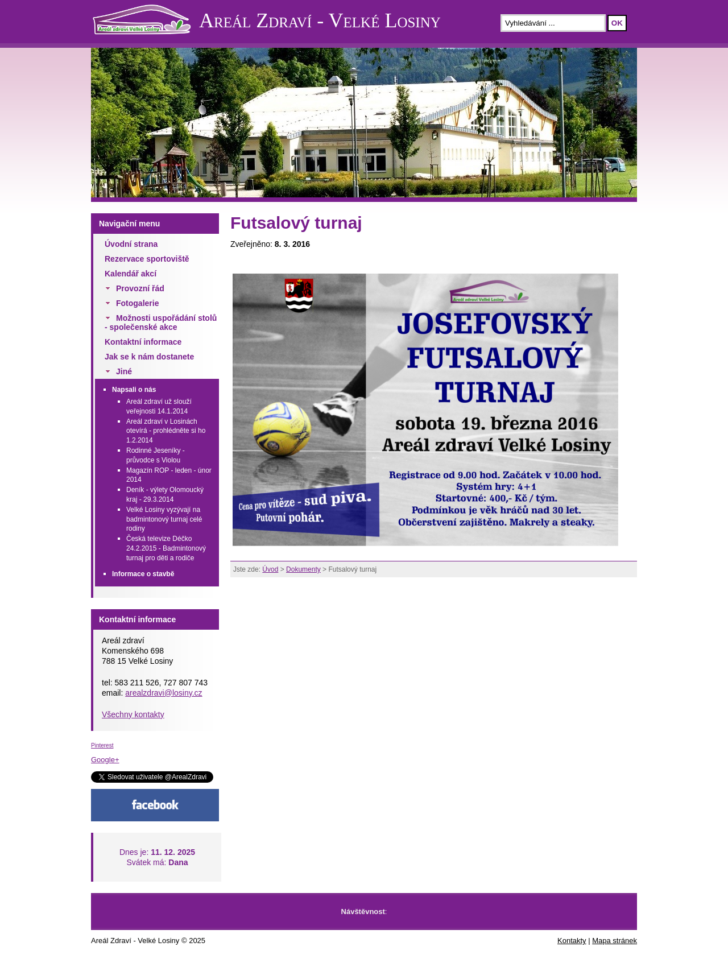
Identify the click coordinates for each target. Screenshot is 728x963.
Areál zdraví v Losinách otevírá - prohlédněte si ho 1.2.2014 (165, 431)
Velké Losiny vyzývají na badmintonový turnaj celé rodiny (164, 519)
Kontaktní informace (143, 341)
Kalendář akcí (130, 273)
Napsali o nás (134, 390)
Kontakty (571, 940)
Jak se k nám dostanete (149, 356)
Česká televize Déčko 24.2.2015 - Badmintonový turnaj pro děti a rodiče (166, 548)
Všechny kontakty (133, 714)
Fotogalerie (137, 303)
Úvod (270, 569)
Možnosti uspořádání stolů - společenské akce (161, 322)
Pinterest (102, 745)
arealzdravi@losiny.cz (163, 692)
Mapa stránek (614, 940)
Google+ (105, 759)
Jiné (124, 371)
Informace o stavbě (143, 574)
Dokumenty (303, 569)
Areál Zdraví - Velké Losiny (320, 20)
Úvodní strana (131, 244)
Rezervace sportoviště (147, 258)
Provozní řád (140, 288)
